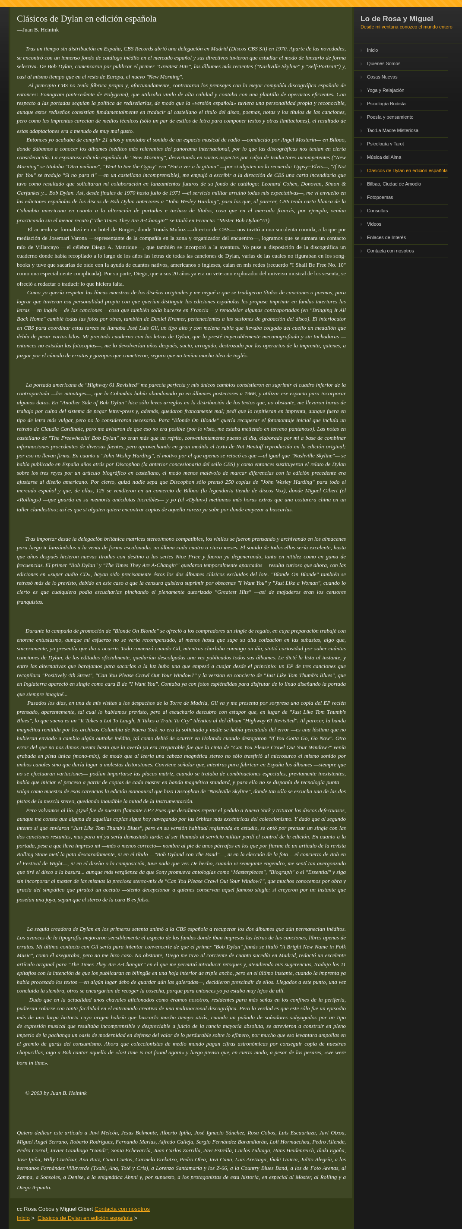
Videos (374, 224)
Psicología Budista (386, 103)
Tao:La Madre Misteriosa (392, 130)
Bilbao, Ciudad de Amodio (394, 183)
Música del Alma (384, 157)
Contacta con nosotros (390, 250)
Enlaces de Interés (386, 237)
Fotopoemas (380, 197)
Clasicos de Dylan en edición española (407, 170)
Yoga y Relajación (386, 90)
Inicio (372, 50)
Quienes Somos (383, 63)
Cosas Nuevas (382, 76)
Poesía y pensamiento (390, 117)
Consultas (377, 210)
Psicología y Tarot (385, 143)
